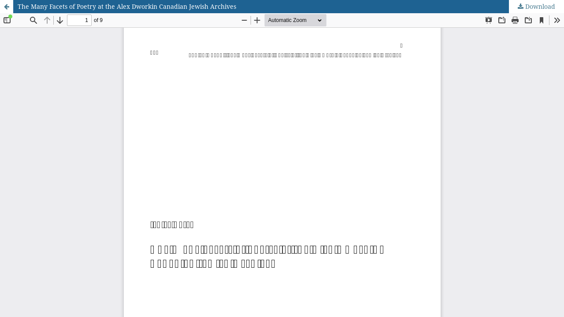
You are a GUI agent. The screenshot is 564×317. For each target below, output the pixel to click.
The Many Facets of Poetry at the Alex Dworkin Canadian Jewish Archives (127, 6)
